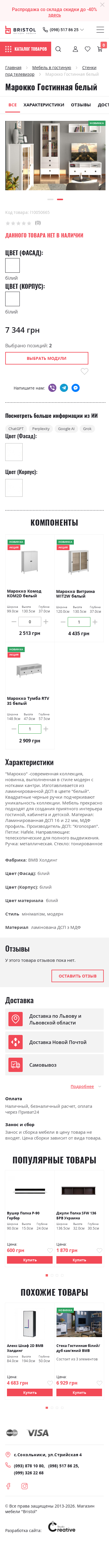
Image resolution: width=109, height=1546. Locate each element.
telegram (64, 388)
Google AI (76, 429)
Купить (30, 1261)
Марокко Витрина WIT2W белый (75, 595)
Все (12, 105)
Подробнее (82, 1088)
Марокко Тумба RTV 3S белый (28, 702)
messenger (76, 388)
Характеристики (44, 105)
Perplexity (46, 429)
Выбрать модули (47, 358)
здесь (54, 15)
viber (52, 388)
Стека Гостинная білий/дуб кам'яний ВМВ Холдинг (78, 1350)
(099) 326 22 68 (29, 1475)
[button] (50, 199)
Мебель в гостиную (51, 67)
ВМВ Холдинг (42, 861)
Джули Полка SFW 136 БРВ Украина (76, 1217)
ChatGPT (17, 429)
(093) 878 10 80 (29, 1468)
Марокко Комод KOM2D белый (24, 595)
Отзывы (81, 105)
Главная (13, 67)
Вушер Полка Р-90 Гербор (23, 1217)
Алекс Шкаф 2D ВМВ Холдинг (25, 1350)
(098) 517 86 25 (64, 29)
